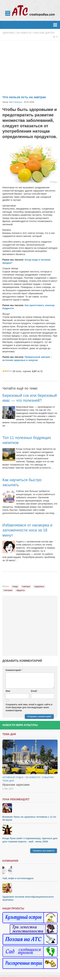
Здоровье (8, 32)
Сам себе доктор (43, 32)
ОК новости (23, 32)
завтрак (26, 586)
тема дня (8, 780)
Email (34, 691)
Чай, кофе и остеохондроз (18, 878)
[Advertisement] (30, 66)
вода (15, 586)
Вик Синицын (15, 102)
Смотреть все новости (43, 851)
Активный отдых (13, 777)
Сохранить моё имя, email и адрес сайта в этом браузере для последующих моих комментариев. (29, 707)
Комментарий (14, 670)
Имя (8, 691)
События (47, 777)
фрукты (21, 590)
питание (8, 590)
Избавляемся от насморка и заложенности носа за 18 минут (27, 530)
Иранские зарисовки (16, 784)
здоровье (39, 586)
